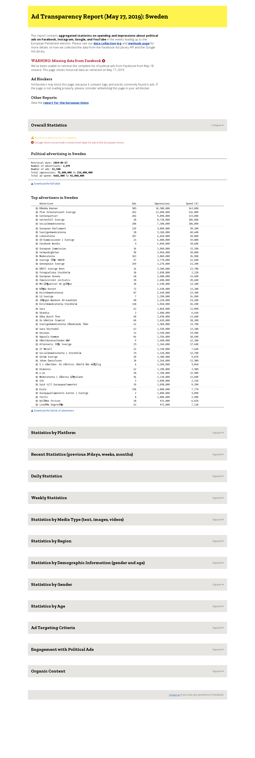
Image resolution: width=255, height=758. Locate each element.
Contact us (174, 694)
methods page (139, 43)
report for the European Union (66, 103)
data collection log (107, 43)
